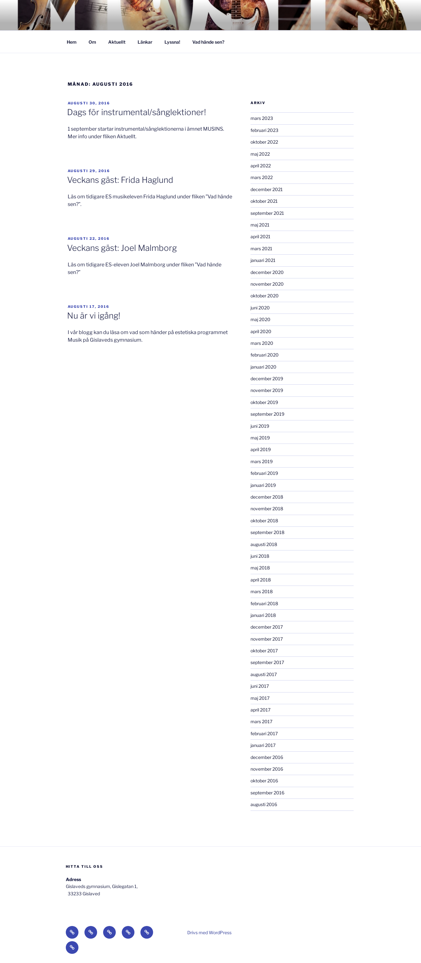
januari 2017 (263, 745)
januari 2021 (263, 260)
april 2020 (261, 331)
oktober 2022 (264, 142)
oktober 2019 (264, 402)
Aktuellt (117, 42)
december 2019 (267, 378)
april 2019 (261, 449)
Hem (72, 42)
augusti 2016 (264, 804)
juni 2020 (260, 307)
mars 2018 (262, 591)
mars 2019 (262, 461)
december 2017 (267, 627)
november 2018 (267, 508)
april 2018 (261, 579)
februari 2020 (265, 354)
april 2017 (260, 709)
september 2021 (267, 213)
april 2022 (261, 165)
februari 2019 (264, 473)
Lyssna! (172, 42)
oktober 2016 (264, 780)
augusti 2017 (264, 674)
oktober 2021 (264, 201)
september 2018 (267, 532)
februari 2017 (264, 733)
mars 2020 (262, 343)
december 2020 (267, 272)
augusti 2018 (264, 544)
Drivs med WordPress (209, 932)
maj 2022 (260, 154)
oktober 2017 (264, 650)
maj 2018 (260, 567)
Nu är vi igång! (93, 315)
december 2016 (267, 757)
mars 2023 (262, 118)
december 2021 (267, 189)
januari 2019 (263, 485)
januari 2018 (263, 615)
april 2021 (260, 236)
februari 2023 (264, 130)
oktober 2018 (264, 520)
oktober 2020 (265, 295)
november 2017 (267, 639)
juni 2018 (260, 556)
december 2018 (267, 497)
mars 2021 (261, 248)
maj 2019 (260, 437)
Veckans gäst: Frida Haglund (120, 180)
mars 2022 (262, 177)
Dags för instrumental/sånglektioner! (136, 112)
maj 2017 (260, 698)
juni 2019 (260, 426)
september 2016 (267, 792)
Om (92, 42)
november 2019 (267, 390)
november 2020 (267, 284)
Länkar (145, 42)
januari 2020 (263, 367)
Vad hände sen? (208, 42)
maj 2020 (260, 319)
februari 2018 (264, 603)
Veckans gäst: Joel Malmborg (122, 248)
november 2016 (267, 769)
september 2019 (267, 414)
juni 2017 (260, 686)
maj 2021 (260, 224)
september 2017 (267, 662)
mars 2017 (261, 721)
